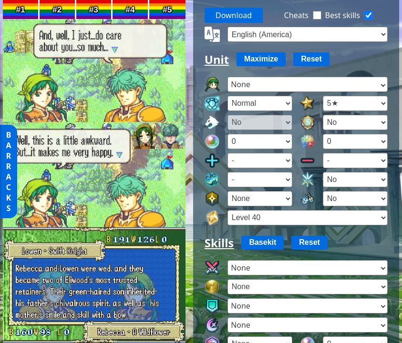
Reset (311, 59)
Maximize (261, 59)
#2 (57, 9)
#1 (20, 9)
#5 (167, 9)
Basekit (262, 242)
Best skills (342, 15)
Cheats (296, 15)
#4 (129, 9)
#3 (93, 9)
